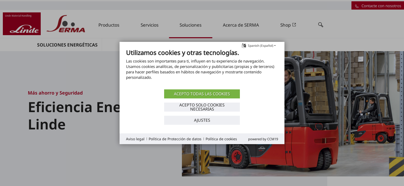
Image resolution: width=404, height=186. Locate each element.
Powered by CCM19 (263, 139)
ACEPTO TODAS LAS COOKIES (202, 94)
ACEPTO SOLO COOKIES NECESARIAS (202, 107)
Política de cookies (221, 138)
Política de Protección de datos (175, 138)
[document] (202, 68)
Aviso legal (135, 138)
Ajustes (202, 120)
